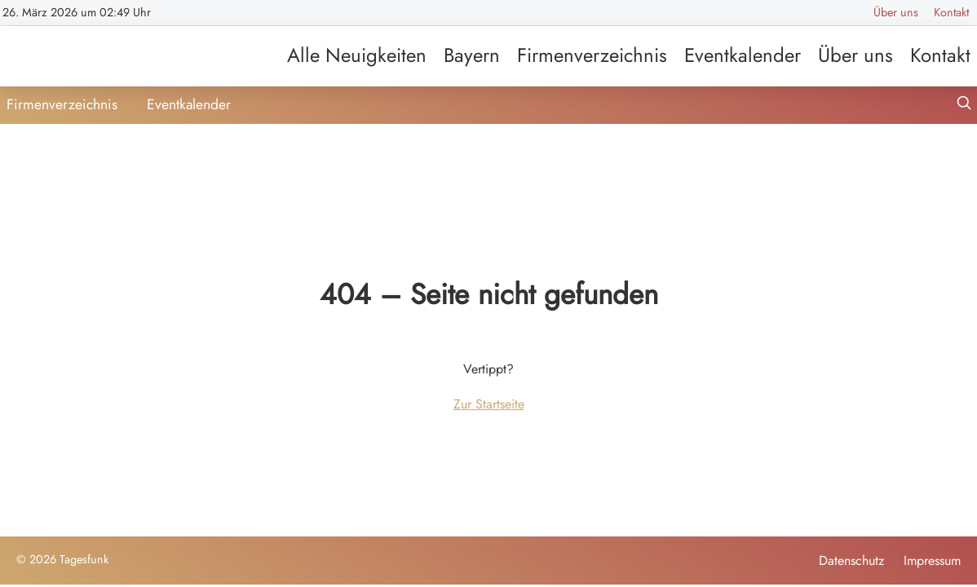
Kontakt (951, 12)
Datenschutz (851, 560)
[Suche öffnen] (964, 105)
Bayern (472, 55)
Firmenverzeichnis (592, 55)
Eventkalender (742, 55)
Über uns (895, 12)
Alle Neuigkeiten (357, 55)
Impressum (932, 560)
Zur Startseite (488, 404)
